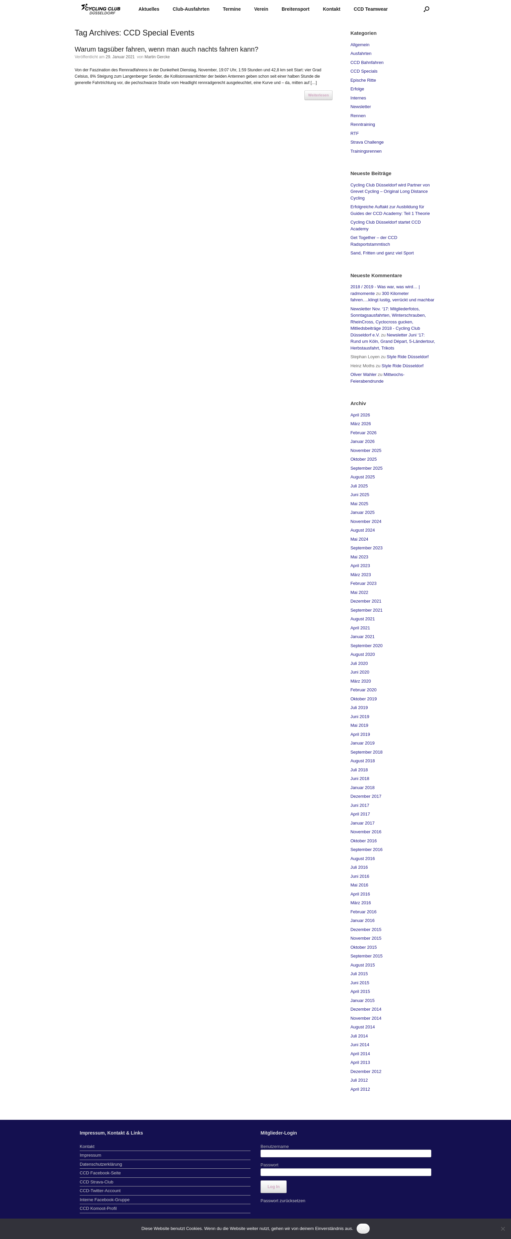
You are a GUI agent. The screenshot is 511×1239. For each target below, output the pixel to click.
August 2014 (362, 1026)
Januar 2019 (362, 743)
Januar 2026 (362, 441)
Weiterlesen (318, 95)
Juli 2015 (359, 973)
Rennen (358, 115)
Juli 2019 (359, 707)
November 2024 (365, 521)
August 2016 (362, 858)
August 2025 (362, 476)
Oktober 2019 (363, 698)
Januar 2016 (362, 920)
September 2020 (366, 645)
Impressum (90, 1155)
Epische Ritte (363, 80)
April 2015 (360, 991)
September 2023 (366, 547)
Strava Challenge (367, 142)
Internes (358, 97)
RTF (354, 133)
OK (363, 1228)
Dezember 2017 (365, 796)
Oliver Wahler (363, 374)
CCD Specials (363, 71)
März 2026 (360, 423)
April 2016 (360, 894)
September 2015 (366, 955)
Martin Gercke (157, 57)
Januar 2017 (362, 823)
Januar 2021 (362, 636)
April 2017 (360, 814)
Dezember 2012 (365, 1071)
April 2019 (360, 734)
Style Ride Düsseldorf (408, 356)
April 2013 (360, 1062)
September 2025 (366, 468)
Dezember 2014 (365, 1009)
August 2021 (362, 618)
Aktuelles (149, 9)
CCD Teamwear (371, 9)
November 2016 (365, 831)
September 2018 (366, 752)
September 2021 (366, 610)
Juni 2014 (359, 1044)
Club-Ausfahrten (191, 9)
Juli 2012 (359, 1080)
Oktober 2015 (363, 947)
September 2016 (366, 849)
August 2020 (362, 654)
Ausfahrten (360, 53)
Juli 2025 (359, 485)
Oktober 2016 (363, 840)
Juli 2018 (359, 769)
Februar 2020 (363, 689)
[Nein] (502, 1228)
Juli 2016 (359, 867)
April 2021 (360, 627)
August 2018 (362, 760)
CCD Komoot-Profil (98, 1208)
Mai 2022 (359, 592)
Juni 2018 (359, 778)
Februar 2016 (363, 911)
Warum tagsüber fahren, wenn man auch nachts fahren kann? (166, 49)
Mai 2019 (359, 725)
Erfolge (357, 88)
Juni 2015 (359, 982)
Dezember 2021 (365, 601)
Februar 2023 (363, 583)
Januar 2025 (362, 512)
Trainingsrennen (365, 151)
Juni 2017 (359, 805)
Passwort (269, 1164)
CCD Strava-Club (96, 1181)
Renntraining (362, 124)
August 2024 (362, 530)
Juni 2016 (359, 876)
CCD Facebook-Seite (100, 1172)
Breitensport (295, 9)
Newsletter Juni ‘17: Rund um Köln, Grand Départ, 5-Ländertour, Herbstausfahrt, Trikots (392, 341)
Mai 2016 (359, 884)
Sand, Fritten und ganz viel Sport (382, 252)
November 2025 (365, 450)
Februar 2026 (363, 432)
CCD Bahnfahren (366, 62)
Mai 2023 (359, 556)
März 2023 (360, 574)
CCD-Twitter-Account (100, 1190)
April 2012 (360, 1089)
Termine (232, 9)
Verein (261, 9)
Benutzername (275, 1146)
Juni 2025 (359, 494)
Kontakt (331, 9)
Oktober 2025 (363, 459)
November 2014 (365, 1018)
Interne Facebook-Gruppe (105, 1199)
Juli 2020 (359, 663)
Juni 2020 (359, 672)
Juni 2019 (359, 716)
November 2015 (365, 938)
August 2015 (362, 964)
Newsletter (360, 106)
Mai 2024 (359, 539)
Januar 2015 (362, 1000)
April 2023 (360, 565)
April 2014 (360, 1053)
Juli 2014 (359, 1035)
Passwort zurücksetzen (283, 1200)
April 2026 (360, 414)
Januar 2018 (362, 787)
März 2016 (360, 902)
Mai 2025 (359, 503)
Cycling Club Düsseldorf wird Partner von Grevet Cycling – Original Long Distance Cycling (390, 191)
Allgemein (359, 44)
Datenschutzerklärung (101, 1164)
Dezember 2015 (365, 929)
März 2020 (360, 681)
